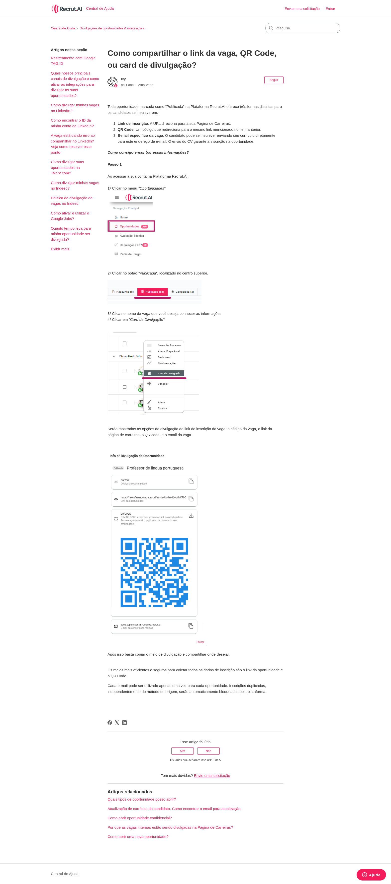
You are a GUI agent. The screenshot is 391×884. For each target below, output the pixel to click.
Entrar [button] (330, 9)
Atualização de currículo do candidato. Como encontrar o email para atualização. (174, 809)
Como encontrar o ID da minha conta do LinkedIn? (72, 123)
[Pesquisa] (303, 28)
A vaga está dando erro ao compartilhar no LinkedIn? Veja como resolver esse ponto (73, 143)
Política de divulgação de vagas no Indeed (72, 201)
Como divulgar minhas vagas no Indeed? (75, 186)
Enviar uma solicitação (302, 9)
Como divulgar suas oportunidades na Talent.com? (67, 167)
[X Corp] (117, 722)
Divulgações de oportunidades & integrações (112, 28)
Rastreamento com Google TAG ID (73, 61)
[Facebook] (109, 722)
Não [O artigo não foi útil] (208, 751)
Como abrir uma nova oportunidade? (137, 836)
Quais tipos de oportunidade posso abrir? (141, 799)
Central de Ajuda (63, 28)
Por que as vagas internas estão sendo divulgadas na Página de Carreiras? (170, 827)
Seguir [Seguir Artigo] (274, 80)
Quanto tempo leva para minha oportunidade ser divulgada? (71, 234)
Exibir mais (60, 249)
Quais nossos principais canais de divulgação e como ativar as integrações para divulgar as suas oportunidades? (75, 84)
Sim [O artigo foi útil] (182, 751)
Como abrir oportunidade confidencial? (139, 818)
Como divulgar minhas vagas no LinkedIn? (75, 108)
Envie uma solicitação (212, 775)
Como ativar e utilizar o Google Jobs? (70, 216)
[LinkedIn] (124, 722)
